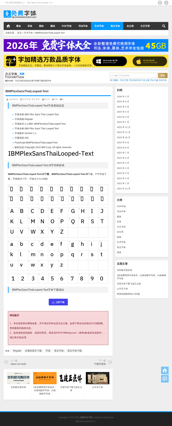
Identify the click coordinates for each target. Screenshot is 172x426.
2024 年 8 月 (123, 101)
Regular (17, 350)
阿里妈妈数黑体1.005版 (128, 294)
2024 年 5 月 (123, 106)
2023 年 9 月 (123, 142)
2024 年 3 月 (123, 117)
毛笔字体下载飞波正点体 (129, 283)
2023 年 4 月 (123, 168)
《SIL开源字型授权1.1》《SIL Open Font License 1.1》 (29, 3)
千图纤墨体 (100, 364)
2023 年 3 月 (123, 173)
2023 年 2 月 (123, 178)
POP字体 (67, 26)
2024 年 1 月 (123, 122)
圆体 (52, 26)
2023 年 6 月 (123, 158)
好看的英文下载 (33, 350)
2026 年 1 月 (123, 96)
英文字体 (115, 26)
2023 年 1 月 (123, 183)
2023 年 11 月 (123, 132)
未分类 (130, 26)
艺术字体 (99, 26)
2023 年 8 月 (123, 147)
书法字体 (83, 26)
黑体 (18, 26)
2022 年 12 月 (123, 188)
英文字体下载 (75, 350)
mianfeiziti (13, 99)
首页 (8, 26)
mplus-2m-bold (18, 364)
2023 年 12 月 (123, 127)
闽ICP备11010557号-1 (85, 421)
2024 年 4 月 (123, 112)
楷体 (41, 26)
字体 (48, 350)
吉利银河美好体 (124, 270)
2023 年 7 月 (123, 152)
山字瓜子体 (122, 288)
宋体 (30, 26)
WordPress (109, 417)
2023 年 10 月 (123, 137)
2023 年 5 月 (123, 163)
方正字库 (145, 26)
